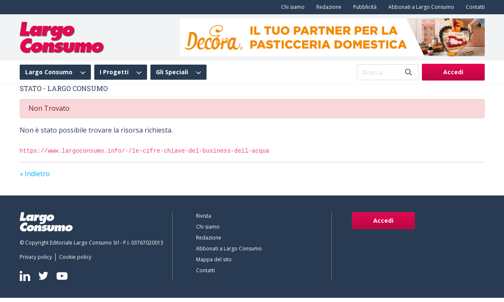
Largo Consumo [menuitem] (48, 72)
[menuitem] (291, 7)
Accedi (453, 72)
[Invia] (408, 72)
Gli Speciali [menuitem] (172, 72)
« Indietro (35, 173)
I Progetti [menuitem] (114, 72)
